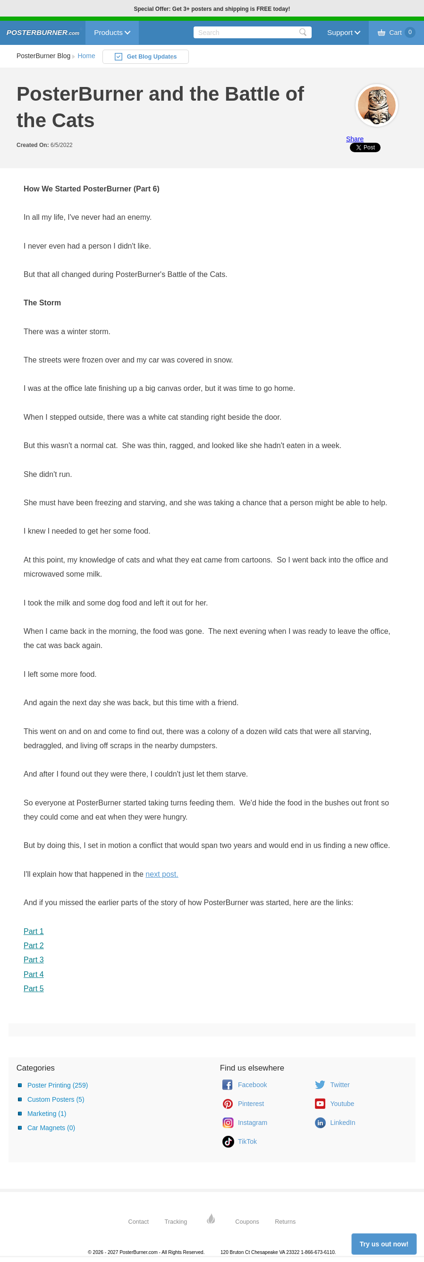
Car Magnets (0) (51, 1127)
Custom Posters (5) (56, 1099)
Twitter (340, 1085)
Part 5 (34, 989)
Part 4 (34, 974)
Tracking (176, 1222)
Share (355, 139)
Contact (138, 1222)
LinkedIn (343, 1122)
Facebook (252, 1085)
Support (340, 32)
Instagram (252, 1122)
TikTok (247, 1141)
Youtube (343, 1103)
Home (86, 56)
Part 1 (34, 931)
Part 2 (34, 946)
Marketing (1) (46, 1113)
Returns (285, 1222)
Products (108, 32)
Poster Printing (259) (57, 1085)
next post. (161, 874)
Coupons (247, 1222)
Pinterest (251, 1103)
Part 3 (34, 960)
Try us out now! (384, 1244)
